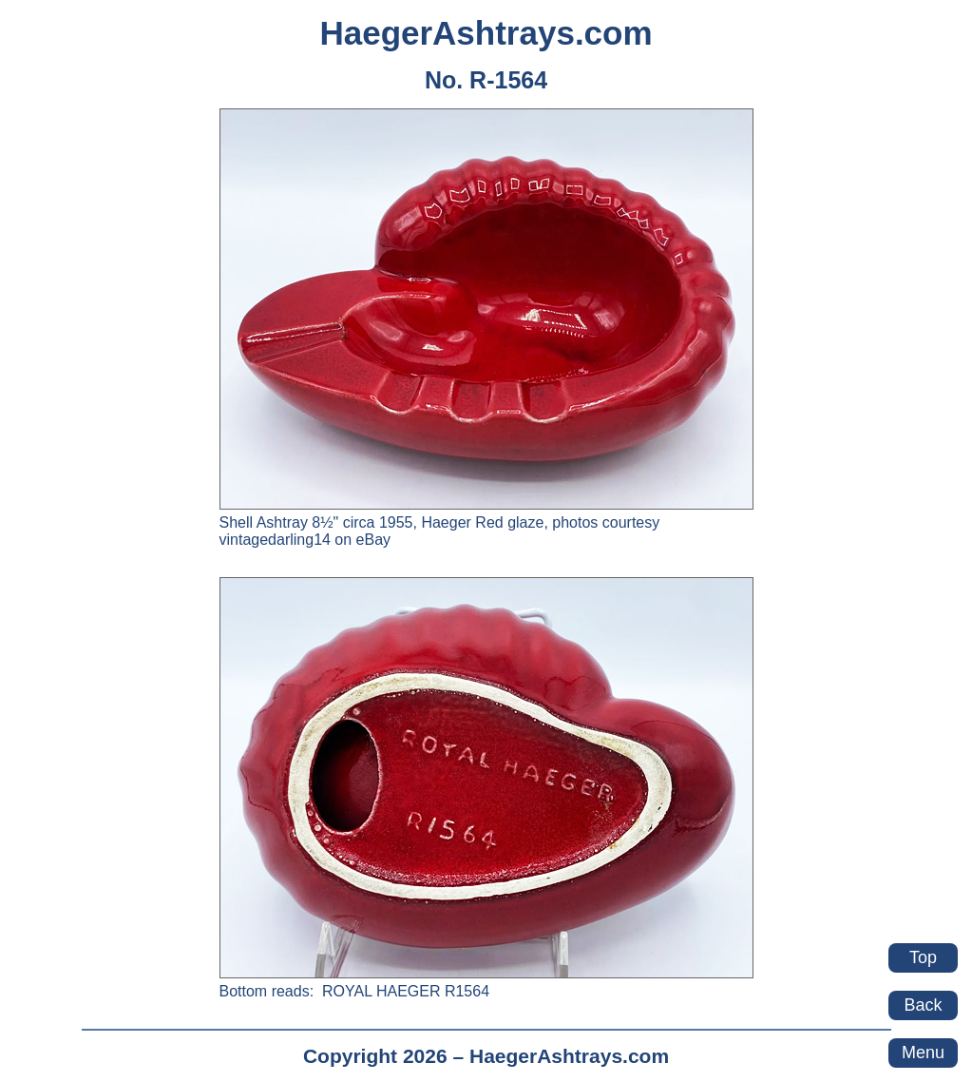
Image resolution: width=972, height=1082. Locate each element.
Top (923, 957)
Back (923, 1004)
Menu (923, 1052)
